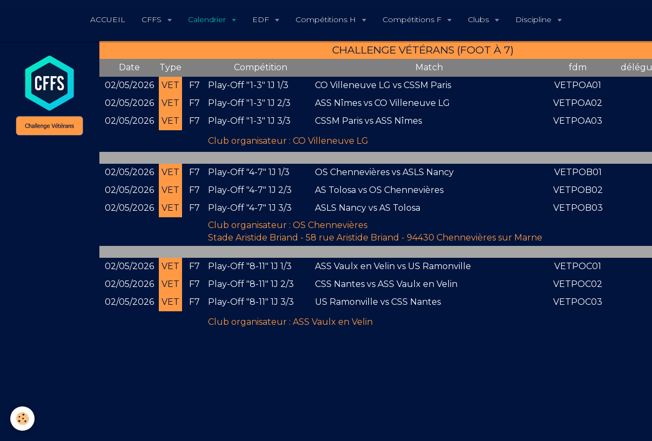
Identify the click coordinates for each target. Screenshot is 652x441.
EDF (261, 19)
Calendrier (208, 19)
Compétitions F (412, 19)
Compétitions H (326, 19)
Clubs (479, 19)
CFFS (153, 19)
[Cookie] (23, 418)
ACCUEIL (107, 19)
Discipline (534, 19)
